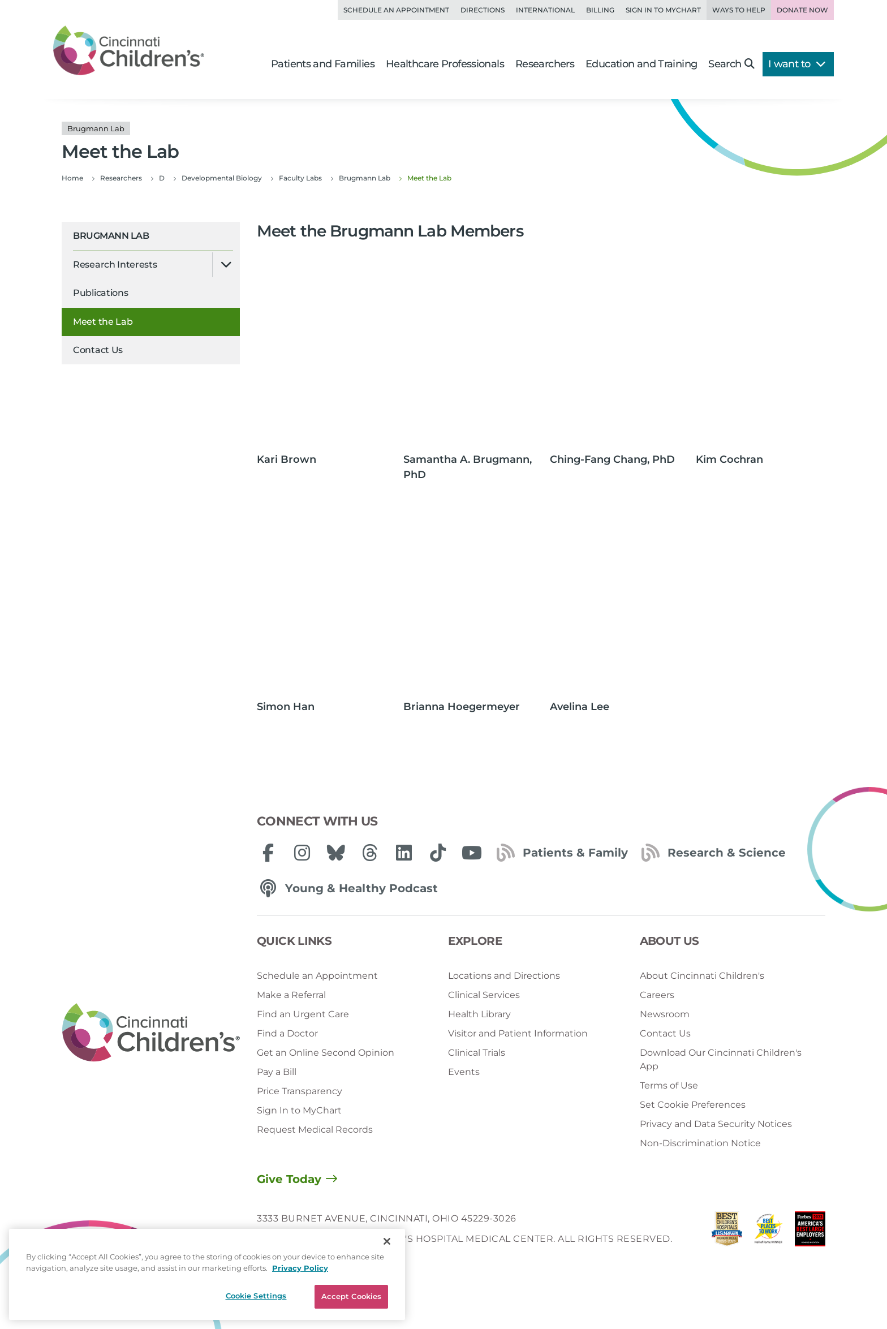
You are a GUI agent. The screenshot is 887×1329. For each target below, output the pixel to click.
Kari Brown (286, 459)
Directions (482, 10)
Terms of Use (669, 1085)
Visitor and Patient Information (518, 1033)
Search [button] (731, 64)
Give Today (289, 1179)
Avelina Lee (579, 706)
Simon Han (286, 706)
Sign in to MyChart (663, 10)
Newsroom (665, 1014)
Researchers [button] (544, 64)
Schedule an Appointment (396, 10)
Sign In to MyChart (299, 1110)
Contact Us (98, 350)
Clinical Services (484, 995)
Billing (600, 10)
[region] (207, 1274)
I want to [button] (796, 64)
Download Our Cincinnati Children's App (721, 1059)
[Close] (386, 1241)
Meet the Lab (102, 321)
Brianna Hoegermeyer (461, 706)
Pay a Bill (276, 1071)
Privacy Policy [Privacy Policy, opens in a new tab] (300, 1267)
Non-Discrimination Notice (700, 1143)
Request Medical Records (315, 1129)
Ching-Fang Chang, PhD (612, 459)
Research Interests (115, 264)
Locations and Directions (504, 975)
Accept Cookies (351, 1296)
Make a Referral (291, 995)
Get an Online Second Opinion (325, 1052)
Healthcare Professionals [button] (445, 64)
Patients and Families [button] (322, 64)
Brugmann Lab (111, 235)
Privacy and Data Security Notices (716, 1124)
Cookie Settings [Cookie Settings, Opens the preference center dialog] (256, 1295)
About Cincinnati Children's (702, 975)
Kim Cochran (729, 459)
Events (464, 1071)
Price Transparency (299, 1091)
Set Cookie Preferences (693, 1104)
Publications (100, 292)
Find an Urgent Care (303, 1014)
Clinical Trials (476, 1052)
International (545, 10)
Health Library (479, 1014)
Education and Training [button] (641, 64)
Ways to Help (738, 10)
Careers (657, 995)
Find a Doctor (287, 1033)
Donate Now (802, 10)
